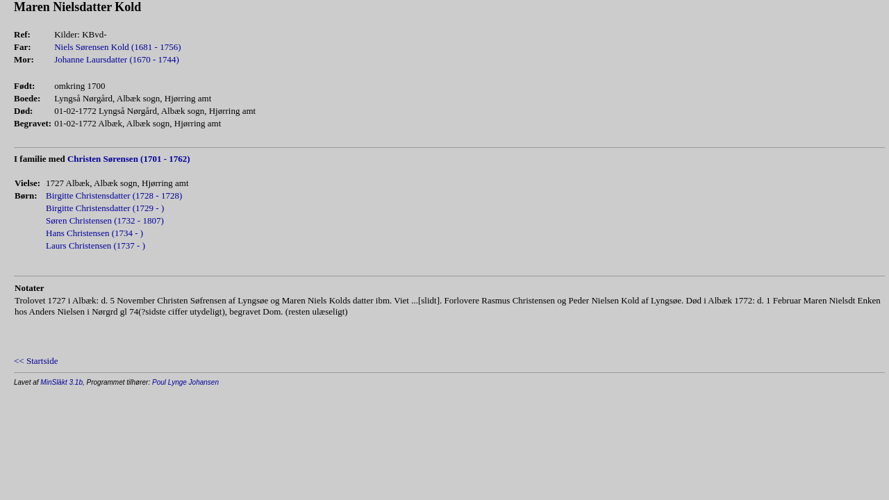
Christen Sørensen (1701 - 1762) (128, 158)
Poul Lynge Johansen (185, 382)
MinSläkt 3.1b (61, 382)
